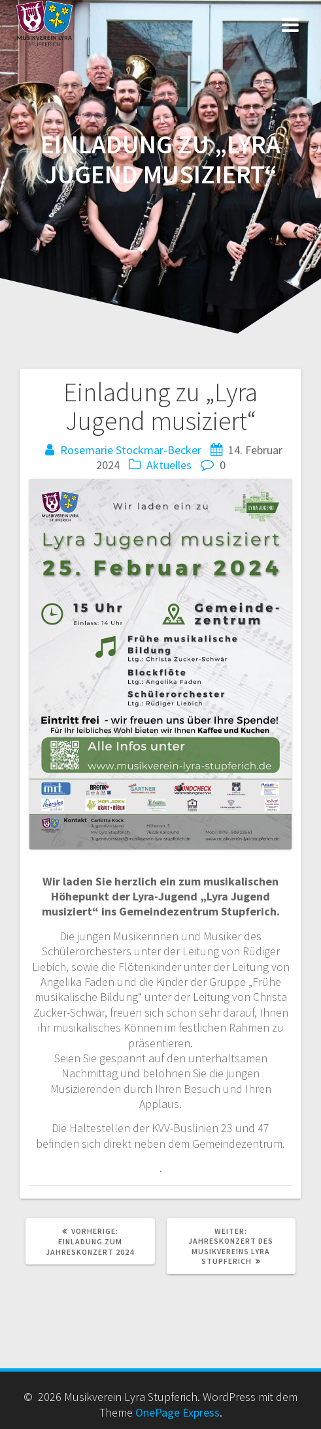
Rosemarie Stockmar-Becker (130, 449)
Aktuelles (169, 464)
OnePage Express (177, 1412)
